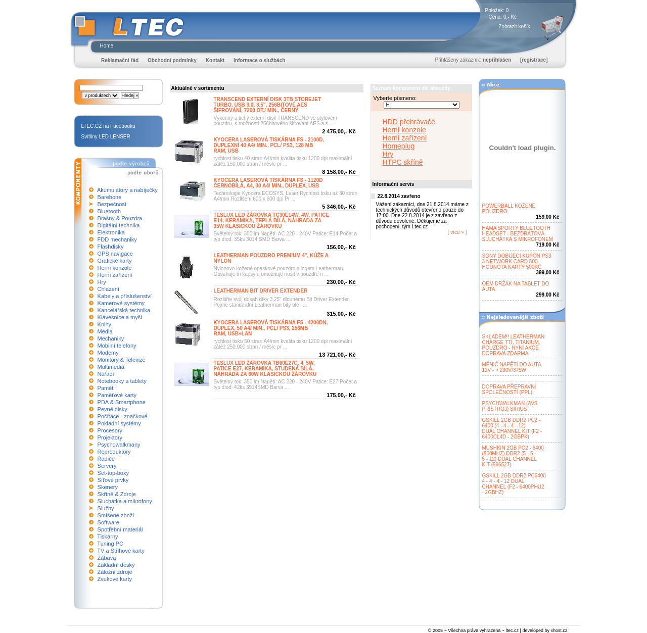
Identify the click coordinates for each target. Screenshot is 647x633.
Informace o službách (259, 60)
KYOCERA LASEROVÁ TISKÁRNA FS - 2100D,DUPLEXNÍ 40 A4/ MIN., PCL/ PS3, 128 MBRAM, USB (269, 145)
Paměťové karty (117, 395)
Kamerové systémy (121, 303)
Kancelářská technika (124, 310)
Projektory (110, 437)
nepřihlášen (497, 60)
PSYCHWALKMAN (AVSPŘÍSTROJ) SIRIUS (510, 406)
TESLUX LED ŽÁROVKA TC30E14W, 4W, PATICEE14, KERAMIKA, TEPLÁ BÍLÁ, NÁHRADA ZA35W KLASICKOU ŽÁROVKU (272, 220)
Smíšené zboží (116, 515)
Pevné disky (112, 409)
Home (107, 45)
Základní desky (116, 565)
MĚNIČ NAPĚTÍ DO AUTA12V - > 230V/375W (511, 367)
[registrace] (533, 60)
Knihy (105, 324)
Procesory (110, 430)
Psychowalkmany (119, 445)
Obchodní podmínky (172, 60)
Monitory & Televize (122, 360)
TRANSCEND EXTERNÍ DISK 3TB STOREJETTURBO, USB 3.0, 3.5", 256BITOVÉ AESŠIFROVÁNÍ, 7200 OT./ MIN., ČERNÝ (267, 104)
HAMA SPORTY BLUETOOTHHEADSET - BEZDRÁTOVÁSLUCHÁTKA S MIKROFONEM (517, 233)
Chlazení (108, 289)
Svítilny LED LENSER (105, 136)
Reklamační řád (119, 60)
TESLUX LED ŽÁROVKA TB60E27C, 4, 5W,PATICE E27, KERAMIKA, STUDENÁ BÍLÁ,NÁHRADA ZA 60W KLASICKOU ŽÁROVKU (265, 368)
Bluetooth (109, 211)
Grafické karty (115, 261)
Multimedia (111, 367)
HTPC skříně (403, 162)
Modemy (108, 353)
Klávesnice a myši (120, 317)
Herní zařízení (115, 275)
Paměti (106, 388)
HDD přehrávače (409, 122)
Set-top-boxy (113, 473)
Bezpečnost (112, 204)
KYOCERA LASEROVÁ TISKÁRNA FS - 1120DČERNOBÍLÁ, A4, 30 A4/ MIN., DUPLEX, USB (268, 182)
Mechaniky (111, 338)
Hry (102, 282)
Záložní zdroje (115, 572)
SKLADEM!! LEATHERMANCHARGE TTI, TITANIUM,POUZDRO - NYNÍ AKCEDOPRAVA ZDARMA (513, 345)
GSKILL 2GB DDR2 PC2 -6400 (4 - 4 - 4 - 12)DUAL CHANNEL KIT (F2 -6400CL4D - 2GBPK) (512, 428)
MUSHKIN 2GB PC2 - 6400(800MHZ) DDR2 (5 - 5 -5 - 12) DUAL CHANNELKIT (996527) (513, 456)
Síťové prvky (113, 480)
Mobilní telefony (117, 346)
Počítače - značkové (123, 416)
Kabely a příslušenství (125, 296)
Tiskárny (107, 536)
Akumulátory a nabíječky (127, 190)
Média (105, 331)
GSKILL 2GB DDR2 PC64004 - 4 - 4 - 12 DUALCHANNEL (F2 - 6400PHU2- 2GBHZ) (514, 484)
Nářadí (106, 374)
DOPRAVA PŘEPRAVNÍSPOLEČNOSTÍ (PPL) (509, 389)
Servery (107, 466)
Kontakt (215, 60)
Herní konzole (115, 268)
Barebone (110, 197)
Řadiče (106, 459)
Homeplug (399, 146)
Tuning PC (110, 544)
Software (108, 522)
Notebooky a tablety (122, 381)
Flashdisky (111, 247)
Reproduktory (114, 452)
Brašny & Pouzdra (120, 218)
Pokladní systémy (119, 423)
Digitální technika (119, 225)
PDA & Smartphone (122, 402)
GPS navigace (115, 254)
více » (457, 232)
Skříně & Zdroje (117, 494)
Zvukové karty (115, 579)
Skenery (108, 487)
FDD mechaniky (117, 239)
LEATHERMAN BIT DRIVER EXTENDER (261, 291)
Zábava (107, 558)
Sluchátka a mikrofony (125, 501)
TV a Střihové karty (121, 551)
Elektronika (111, 232)
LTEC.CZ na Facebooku (108, 126)
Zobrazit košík (514, 26)
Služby (106, 508)
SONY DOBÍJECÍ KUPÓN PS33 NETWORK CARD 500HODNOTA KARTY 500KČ (516, 261)
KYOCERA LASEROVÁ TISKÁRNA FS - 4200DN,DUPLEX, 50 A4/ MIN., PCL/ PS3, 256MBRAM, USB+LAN (271, 328)
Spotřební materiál (120, 529)
